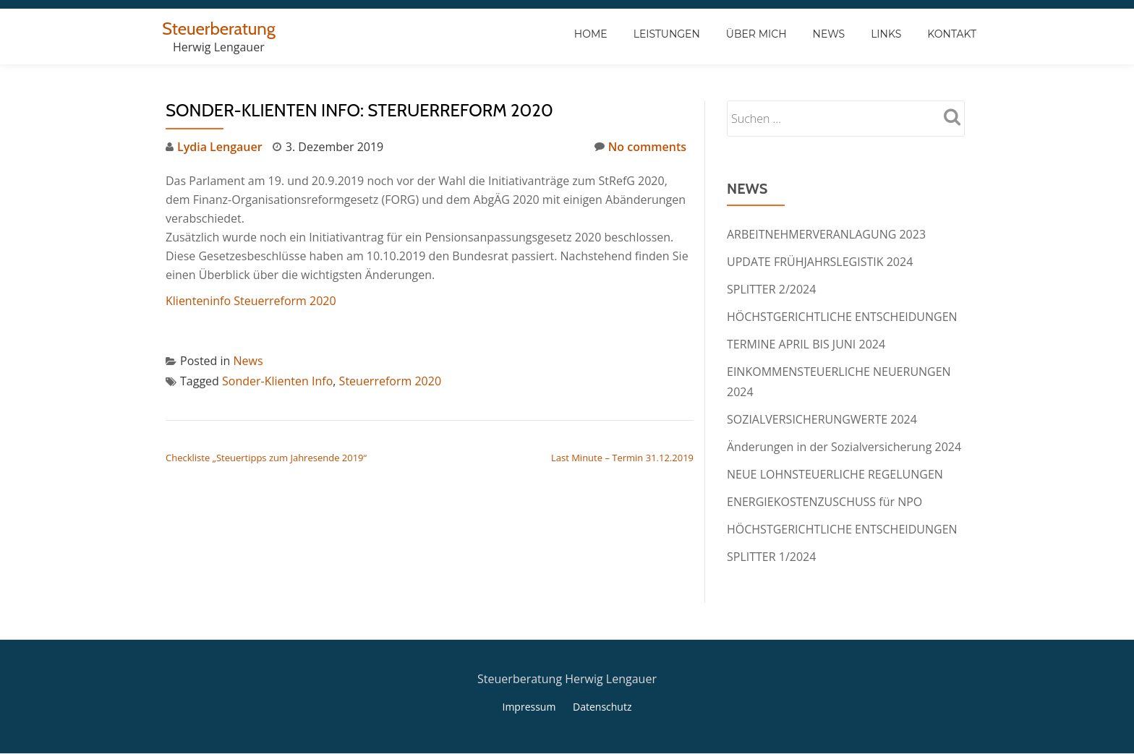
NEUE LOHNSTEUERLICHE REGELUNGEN (835, 474)
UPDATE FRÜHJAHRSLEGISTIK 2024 (820, 262)
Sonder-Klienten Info (277, 381)
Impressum (528, 707)
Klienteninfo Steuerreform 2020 (251, 301)
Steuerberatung (219, 28)
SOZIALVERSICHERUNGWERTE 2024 (822, 419)
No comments (640, 146)
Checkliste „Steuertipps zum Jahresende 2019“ (266, 457)
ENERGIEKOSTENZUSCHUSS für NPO (824, 502)
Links (886, 33)
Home (591, 33)
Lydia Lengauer (220, 147)
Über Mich (756, 33)
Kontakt (951, 33)
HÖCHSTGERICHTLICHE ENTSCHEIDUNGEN (842, 317)
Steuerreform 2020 (390, 381)
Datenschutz (602, 707)
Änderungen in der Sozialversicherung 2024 (844, 447)
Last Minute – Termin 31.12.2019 (622, 457)
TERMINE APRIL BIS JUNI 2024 (806, 344)
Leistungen (667, 33)
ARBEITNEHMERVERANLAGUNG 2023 (826, 234)
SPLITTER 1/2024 (771, 557)
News (829, 33)
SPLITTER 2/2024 (771, 289)
